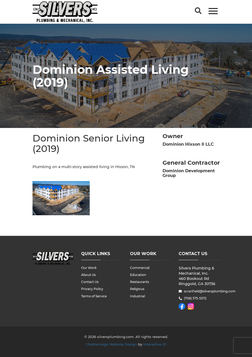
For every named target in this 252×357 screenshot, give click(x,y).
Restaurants (139, 282)
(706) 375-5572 (195, 298)
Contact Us (90, 282)
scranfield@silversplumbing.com (202, 291)
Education (138, 275)
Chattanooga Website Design (111, 344)
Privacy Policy (92, 289)
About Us (88, 275)
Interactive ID (154, 344)
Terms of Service (94, 296)
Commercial (140, 268)
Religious (137, 289)
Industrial (137, 296)
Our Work (88, 268)
